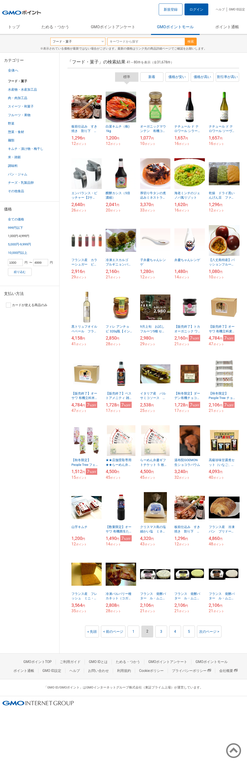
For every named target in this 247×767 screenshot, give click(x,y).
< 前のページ (113, 632)
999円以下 (15, 228)
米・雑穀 (14, 157)
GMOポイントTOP (37, 662)
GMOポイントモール (175, 27)
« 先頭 (92, 632)
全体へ (13, 70)
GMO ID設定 (237, 9)
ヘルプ (220, 9)
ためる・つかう (55, 27)
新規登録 (171, 9)
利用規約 (124, 671)
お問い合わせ (98, 671)
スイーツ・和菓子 (21, 106)
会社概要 (228, 671)
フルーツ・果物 (19, 115)
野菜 (11, 123)
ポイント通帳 (227, 27)
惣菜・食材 (16, 132)
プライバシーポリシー (191, 671)
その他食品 (16, 191)
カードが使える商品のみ (26, 305)
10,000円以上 (17, 253)
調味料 (13, 166)
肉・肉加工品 (17, 98)
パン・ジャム (17, 174)
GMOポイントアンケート (113, 27)
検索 (190, 41)
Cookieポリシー (151, 671)
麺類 (11, 140)
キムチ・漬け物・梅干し (25, 149)
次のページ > (209, 632)
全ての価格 (16, 219)
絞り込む (20, 272)
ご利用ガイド (70, 662)
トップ (14, 27)
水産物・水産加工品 (22, 89)
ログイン (196, 9)
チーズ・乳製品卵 (21, 183)
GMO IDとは (98, 662)
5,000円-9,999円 (19, 244)
